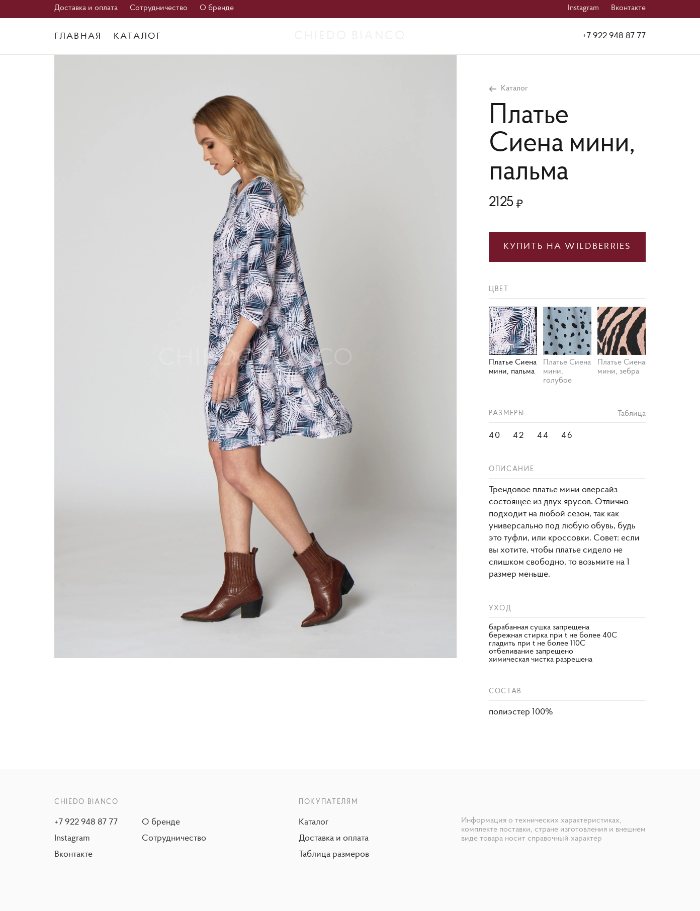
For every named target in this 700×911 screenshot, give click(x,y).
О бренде (217, 8)
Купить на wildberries (567, 246)
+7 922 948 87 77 (614, 36)
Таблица (632, 414)
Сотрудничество (159, 8)
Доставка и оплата (86, 8)
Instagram (583, 8)
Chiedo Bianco (349, 36)
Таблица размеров (334, 854)
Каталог (138, 36)
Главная (78, 36)
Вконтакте (628, 8)
